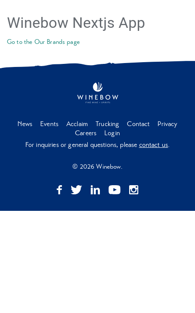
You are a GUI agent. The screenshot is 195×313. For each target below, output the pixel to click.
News (24, 124)
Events (49, 124)
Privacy (167, 124)
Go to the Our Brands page (43, 42)
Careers (85, 133)
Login (112, 133)
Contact (138, 124)
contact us (153, 144)
